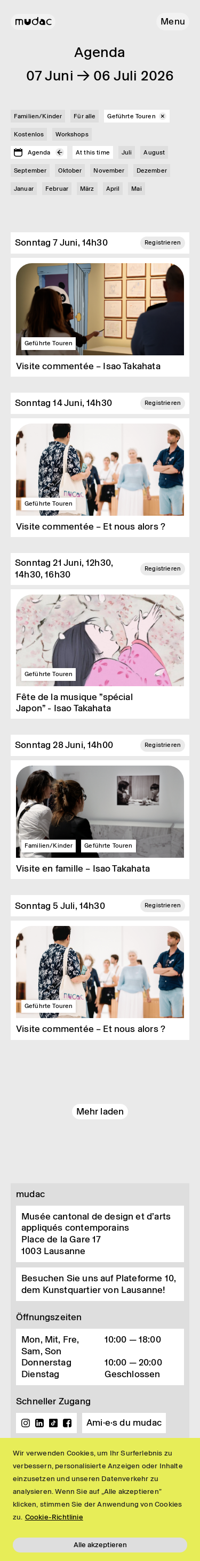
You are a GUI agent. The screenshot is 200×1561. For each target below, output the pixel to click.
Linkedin (39, 1423)
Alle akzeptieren (100, 1544)
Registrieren (163, 242)
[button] (172, 21)
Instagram (25, 1423)
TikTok (53, 1423)
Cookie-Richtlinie (54, 1517)
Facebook (67, 1423)
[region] (100, 1499)
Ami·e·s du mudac (124, 1422)
